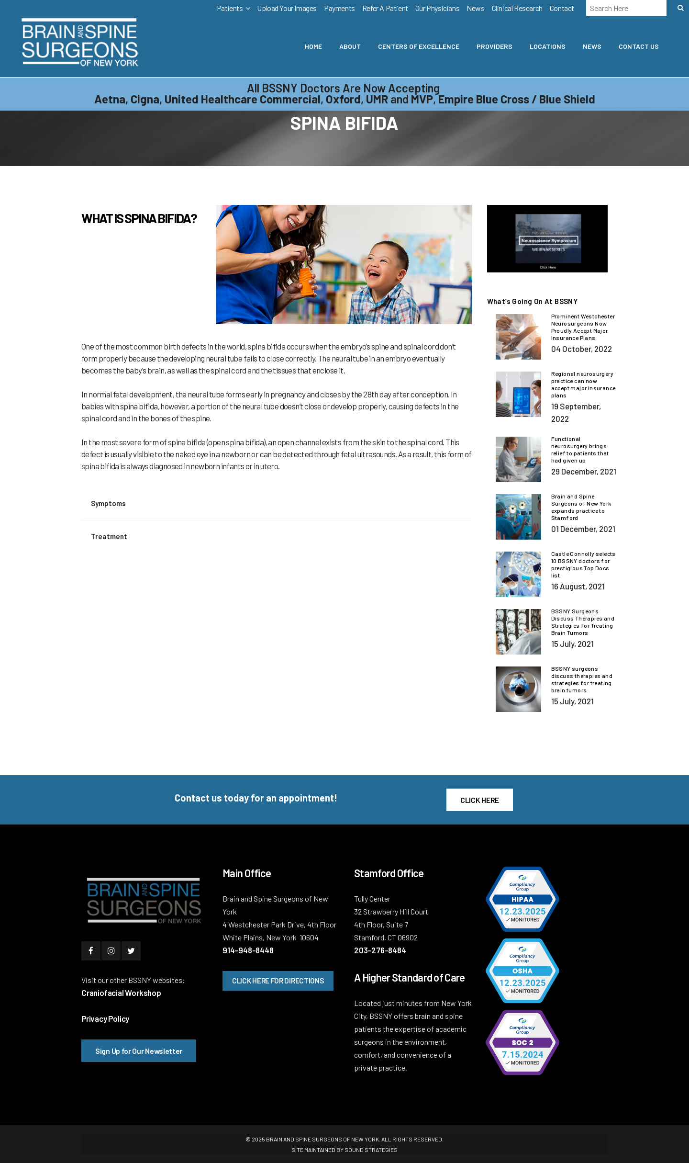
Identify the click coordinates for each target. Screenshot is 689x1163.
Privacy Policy (105, 1018)
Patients (230, 7)
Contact (562, 7)
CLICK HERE (479, 799)
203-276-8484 (380, 950)
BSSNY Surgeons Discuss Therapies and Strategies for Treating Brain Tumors (582, 622)
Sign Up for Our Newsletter (138, 1050)
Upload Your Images (287, 7)
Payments (339, 7)
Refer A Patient (385, 7)
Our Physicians (437, 7)
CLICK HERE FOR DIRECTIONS (278, 980)
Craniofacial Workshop (121, 992)
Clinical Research (517, 7)
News (475, 7)
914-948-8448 (248, 950)
